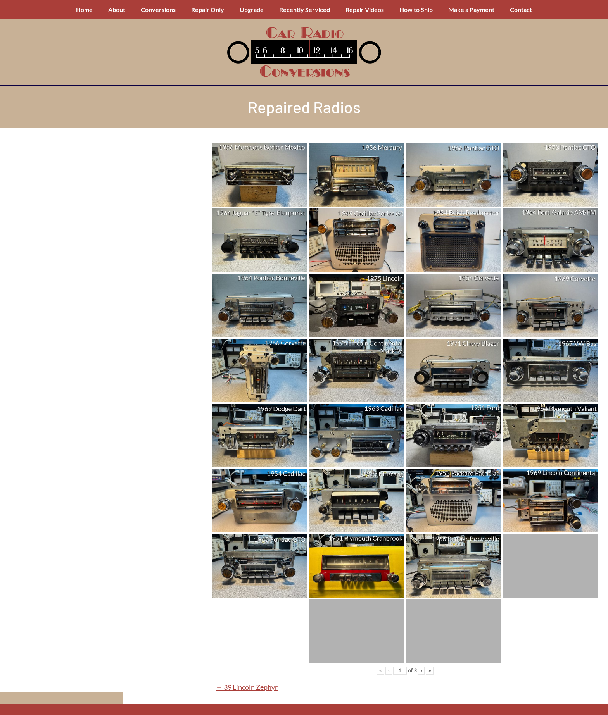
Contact (521, 9)
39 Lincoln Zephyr (247, 687)
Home (84, 9)
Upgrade (252, 9)
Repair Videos (364, 9)
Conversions (158, 9)
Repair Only (207, 9)
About (116, 9)
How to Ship (416, 9)
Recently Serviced (304, 9)
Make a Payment (471, 9)
